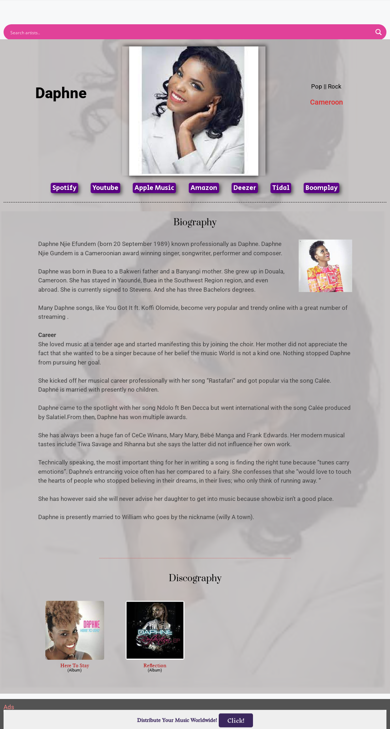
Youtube (105, 188)
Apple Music (154, 188)
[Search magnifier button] (379, 32)
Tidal (280, 188)
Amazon (204, 188)
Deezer (244, 188)
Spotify (64, 188)
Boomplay (321, 188)
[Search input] (190, 32)
